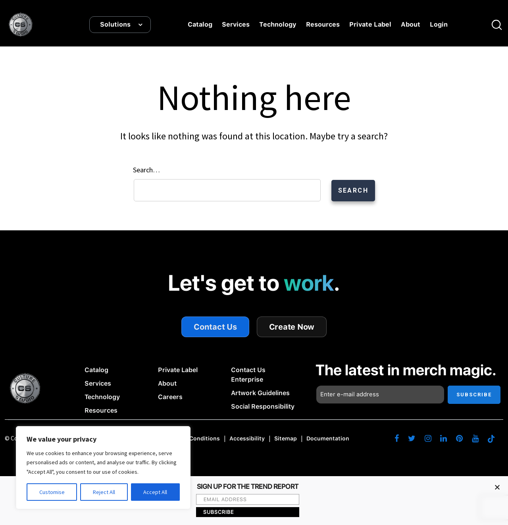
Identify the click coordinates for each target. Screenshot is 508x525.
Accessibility (247, 439)
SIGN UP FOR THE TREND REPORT (247, 486)
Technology (277, 25)
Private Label (370, 25)
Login (439, 25)
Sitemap (285, 439)
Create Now (292, 327)
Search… (146, 169)
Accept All (155, 492)
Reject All (104, 492)
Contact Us (215, 327)
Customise (52, 492)
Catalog (200, 25)
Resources (323, 25)
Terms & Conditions (192, 439)
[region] (103, 467)
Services (236, 25)
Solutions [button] (115, 25)
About (410, 25)
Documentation (327, 439)
